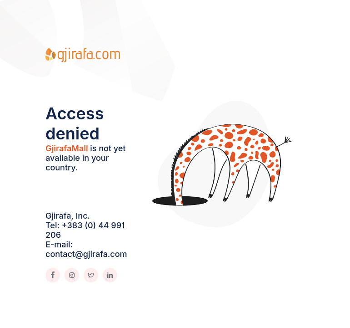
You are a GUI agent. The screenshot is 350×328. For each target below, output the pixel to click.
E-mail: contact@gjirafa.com (86, 249)
